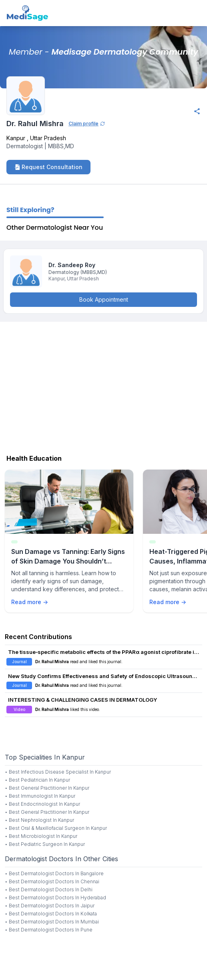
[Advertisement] (103, 386)
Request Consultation (48, 166)
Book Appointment (103, 299)
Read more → (29, 601)
